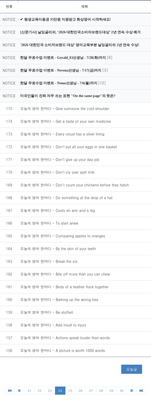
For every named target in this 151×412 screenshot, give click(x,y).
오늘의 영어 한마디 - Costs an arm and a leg (57, 210)
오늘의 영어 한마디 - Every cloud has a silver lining (62, 133)
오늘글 (131, 369)
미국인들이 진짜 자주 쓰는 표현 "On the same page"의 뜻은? (67, 96)
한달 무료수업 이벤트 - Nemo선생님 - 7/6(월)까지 (59, 83)
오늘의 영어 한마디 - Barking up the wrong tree (59, 299)
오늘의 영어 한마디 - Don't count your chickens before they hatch (74, 184)
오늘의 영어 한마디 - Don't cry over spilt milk (57, 172)
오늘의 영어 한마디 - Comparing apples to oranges (62, 235)
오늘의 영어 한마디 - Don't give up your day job (59, 159)
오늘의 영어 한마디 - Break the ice (48, 261)
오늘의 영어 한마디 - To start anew (49, 223)
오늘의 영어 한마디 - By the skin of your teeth (58, 248)
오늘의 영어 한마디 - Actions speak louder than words (65, 337)
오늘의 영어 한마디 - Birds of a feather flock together (64, 286)
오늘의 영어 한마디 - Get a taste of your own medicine (65, 121)
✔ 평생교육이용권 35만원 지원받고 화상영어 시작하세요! (65, 19)
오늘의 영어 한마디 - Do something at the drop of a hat (66, 197)
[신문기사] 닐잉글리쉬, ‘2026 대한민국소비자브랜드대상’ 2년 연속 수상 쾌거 (80, 32)
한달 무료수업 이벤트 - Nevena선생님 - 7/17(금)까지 (61, 70)
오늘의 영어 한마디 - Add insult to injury (53, 324)
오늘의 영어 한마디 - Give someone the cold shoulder (64, 108)
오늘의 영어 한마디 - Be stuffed (46, 312)
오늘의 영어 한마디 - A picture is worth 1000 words (62, 350)
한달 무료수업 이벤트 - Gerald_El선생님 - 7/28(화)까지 (63, 58)
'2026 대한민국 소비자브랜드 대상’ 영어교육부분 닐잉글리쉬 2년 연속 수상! (79, 45)
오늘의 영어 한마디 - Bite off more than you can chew (65, 274)
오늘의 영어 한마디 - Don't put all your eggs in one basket (68, 146)
